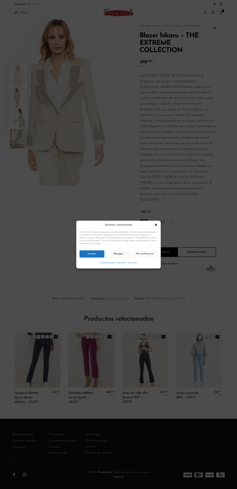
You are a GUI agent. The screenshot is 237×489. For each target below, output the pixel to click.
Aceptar (92, 254)
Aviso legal (121, 262)
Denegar (118, 254)
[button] (156, 224)
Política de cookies (107, 262)
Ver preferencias (145, 254)
